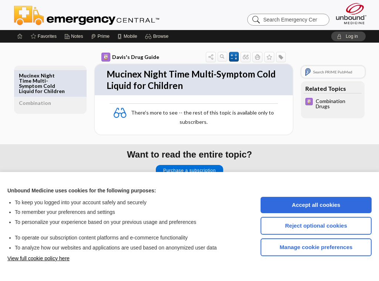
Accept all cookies (316, 205)
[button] (158, 36)
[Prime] (100, 36)
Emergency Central (105, 15)
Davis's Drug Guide (122, 57)
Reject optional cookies (316, 225)
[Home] (20, 36)
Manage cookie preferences (316, 247)
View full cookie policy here (38, 258)
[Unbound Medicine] (351, 13)
